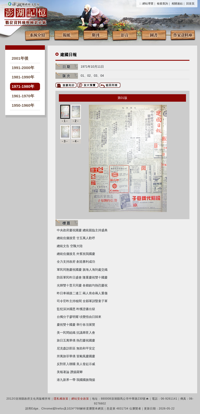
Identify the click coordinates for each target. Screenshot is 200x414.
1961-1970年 (23, 96)
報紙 (66, 34)
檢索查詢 (162, 3)
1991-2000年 (23, 68)
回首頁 (190, 3)
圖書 (154, 34)
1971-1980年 (23, 86)
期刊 (95, 34)
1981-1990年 (23, 77)
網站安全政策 (80, 398)
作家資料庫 (182, 34)
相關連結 (177, 3)
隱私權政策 (61, 398)
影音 (124, 34)
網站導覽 (147, 3)
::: (140, 3)
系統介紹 (37, 34)
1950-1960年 (23, 105)
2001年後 (20, 58)
